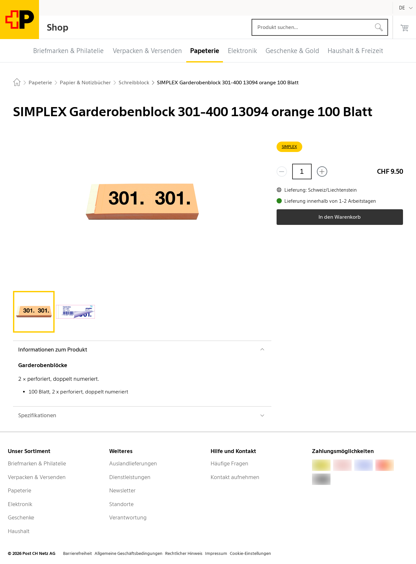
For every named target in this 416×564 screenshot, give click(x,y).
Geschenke (21, 517)
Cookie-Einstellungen (250, 553)
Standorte (121, 504)
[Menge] (302, 171)
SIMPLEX (289, 146)
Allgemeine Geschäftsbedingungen (128, 553)
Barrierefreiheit (77, 553)
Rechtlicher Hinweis (183, 553)
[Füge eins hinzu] (322, 171)
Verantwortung (128, 517)
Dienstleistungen (129, 477)
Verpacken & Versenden (37, 477)
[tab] (34, 312)
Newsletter (122, 490)
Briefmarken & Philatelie (37, 463)
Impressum (216, 553)
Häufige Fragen (229, 463)
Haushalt (19, 531)
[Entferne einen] (282, 171)
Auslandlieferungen (133, 463)
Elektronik (20, 504)
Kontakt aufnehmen (235, 477)
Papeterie (19, 490)
